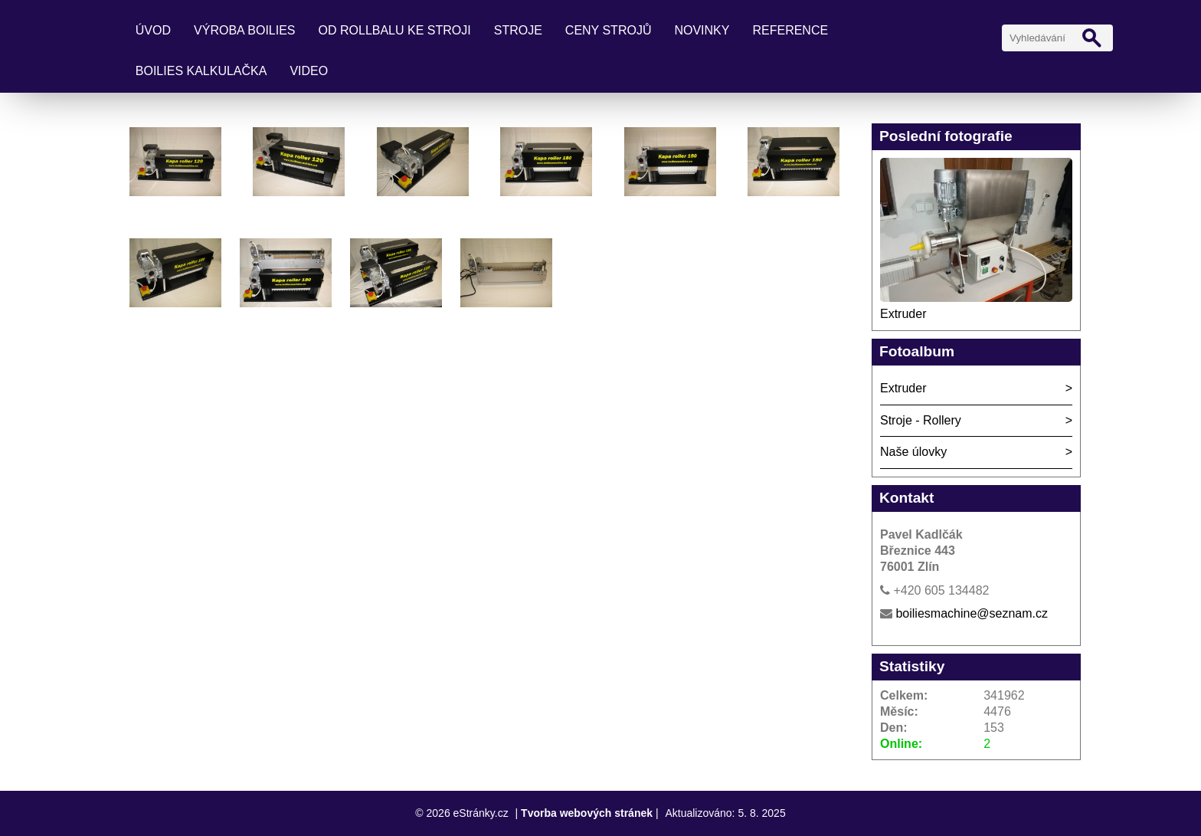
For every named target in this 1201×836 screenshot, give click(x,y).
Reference (790, 30)
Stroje (518, 30)
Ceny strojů (608, 30)
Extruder (903, 313)
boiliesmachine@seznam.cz (971, 613)
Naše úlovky (913, 451)
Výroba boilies (245, 30)
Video (309, 70)
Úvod (153, 30)
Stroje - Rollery (920, 420)
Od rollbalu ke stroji (395, 30)
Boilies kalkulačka (201, 70)
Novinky (701, 30)
